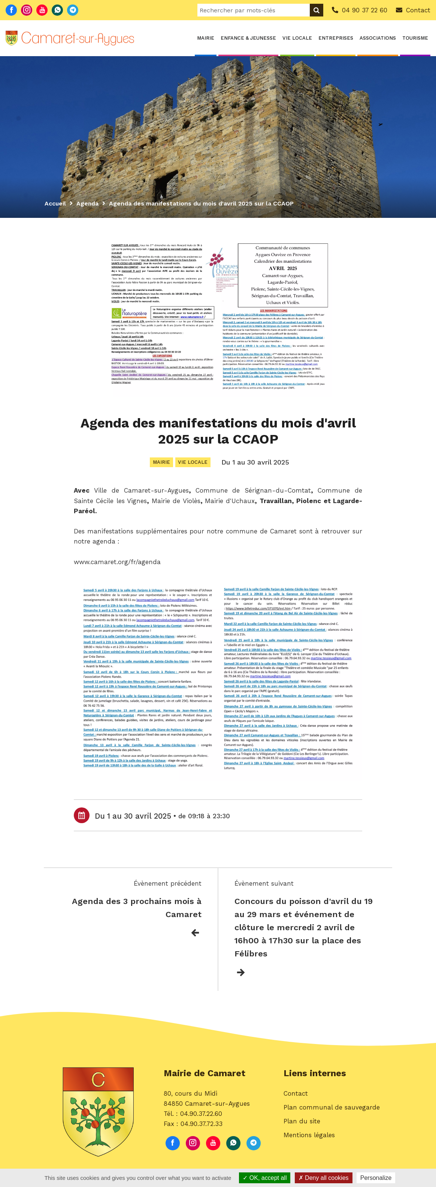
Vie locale (297, 38)
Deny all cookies (324, 1178)
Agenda (88, 203)
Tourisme (415, 38)
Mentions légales (309, 1137)
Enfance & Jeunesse (248, 38)
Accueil (55, 203)
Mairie (205, 38)
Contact (296, 1095)
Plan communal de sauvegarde (332, 1109)
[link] (141, 491)
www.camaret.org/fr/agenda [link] (117, 562)
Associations (378, 38)
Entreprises (335, 38)
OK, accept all (265, 1178)
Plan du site (302, 1123)
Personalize (376, 1178)
